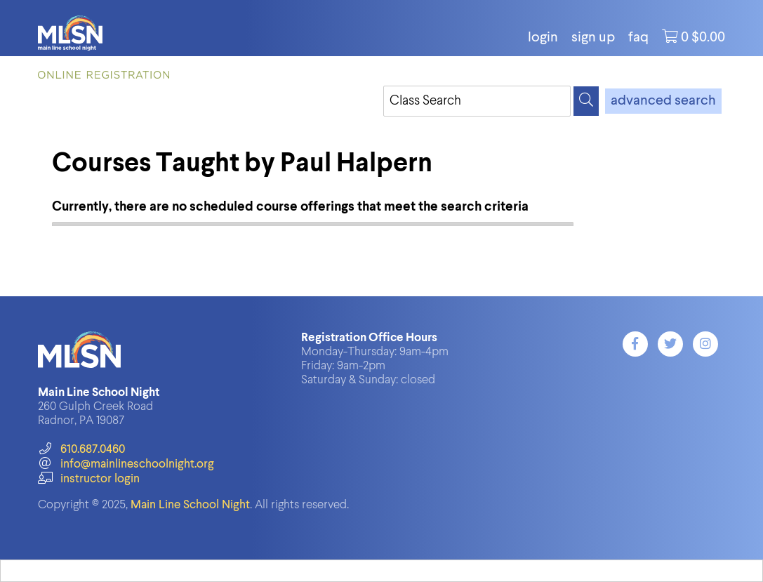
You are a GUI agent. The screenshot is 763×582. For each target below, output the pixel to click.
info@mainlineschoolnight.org (125, 464)
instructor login (88, 479)
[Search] (586, 101)
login (543, 38)
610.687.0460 (81, 450)
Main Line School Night (190, 505)
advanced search (663, 101)
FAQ (638, 38)
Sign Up (593, 38)
